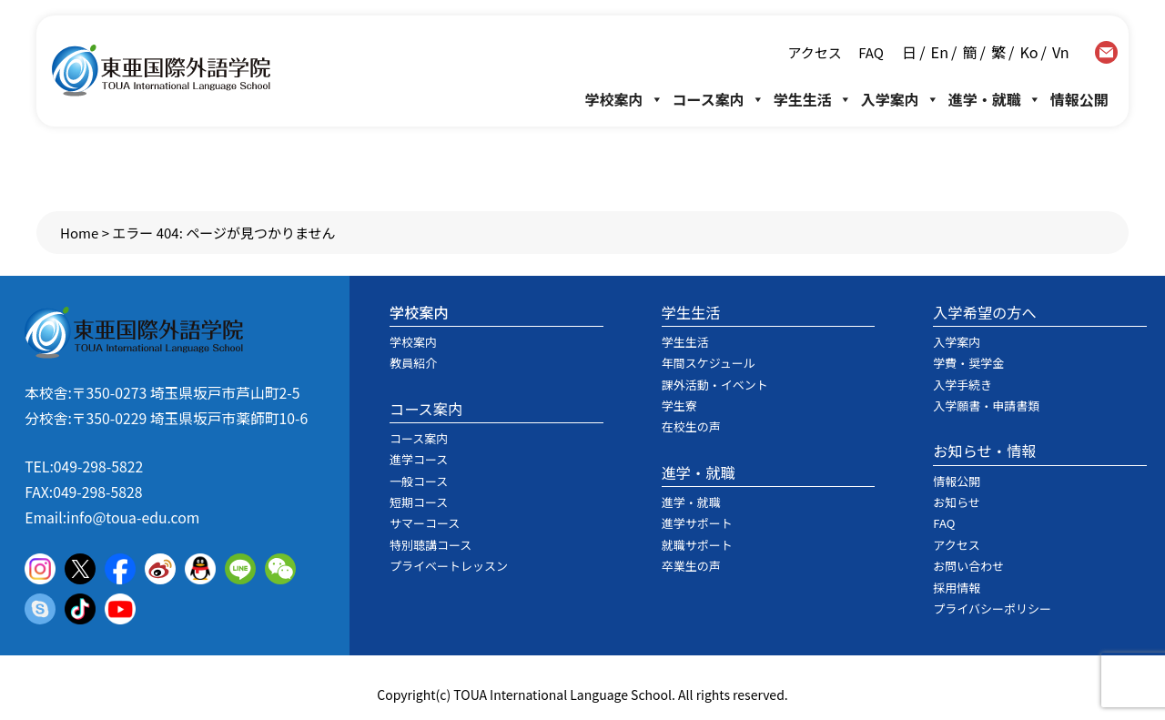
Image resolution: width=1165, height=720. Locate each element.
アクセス (815, 52)
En (939, 52)
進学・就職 (994, 99)
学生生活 (813, 99)
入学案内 (900, 99)
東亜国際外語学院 (161, 70)
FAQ (870, 52)
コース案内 (719, 99)
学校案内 (624, 99)
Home (79, 232)
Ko (1028, 52)
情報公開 (1079, 99)
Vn (1060, 52)
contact (1106, 52)
